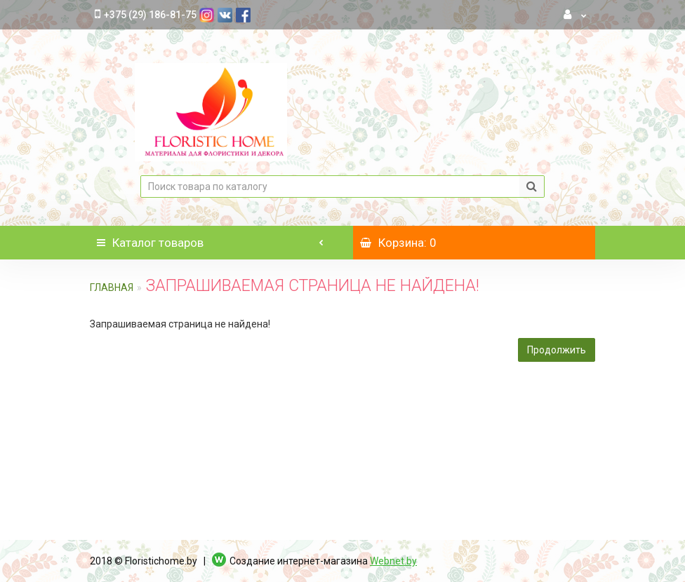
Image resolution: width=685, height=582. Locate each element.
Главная (111, 287)
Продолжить (556, 350)
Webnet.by (393, 561)
